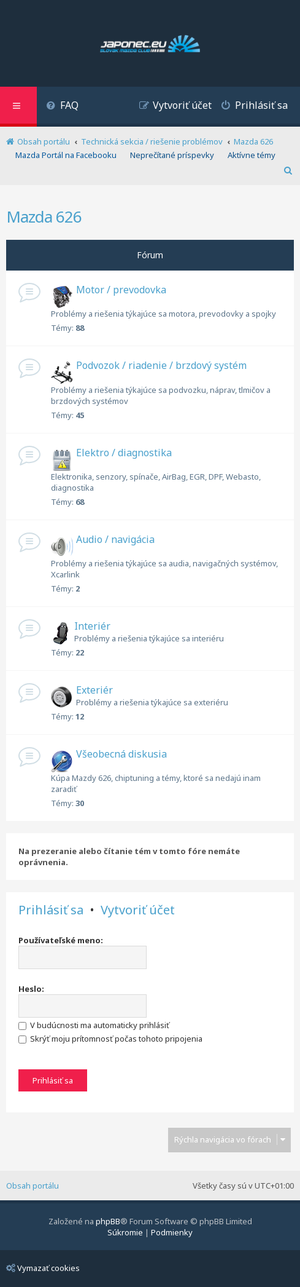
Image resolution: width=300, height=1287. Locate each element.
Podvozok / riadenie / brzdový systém (161, 365)
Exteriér (94, 690)
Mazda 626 (44, 216)
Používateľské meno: (60, 940)
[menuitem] (62, 107)
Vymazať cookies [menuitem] (43, 1267)
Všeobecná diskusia (121, 754)
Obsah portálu (32, 1185)
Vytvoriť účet (138, 910)
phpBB (108, 1221)
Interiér (92, 626)
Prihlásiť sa (50, 910)
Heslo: (31, 988)
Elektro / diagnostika (124, 452)
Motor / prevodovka (121, 289)
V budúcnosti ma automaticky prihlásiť (93, 1025)
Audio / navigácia (115, 539)
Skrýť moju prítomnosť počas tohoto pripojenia (110, 1038)
